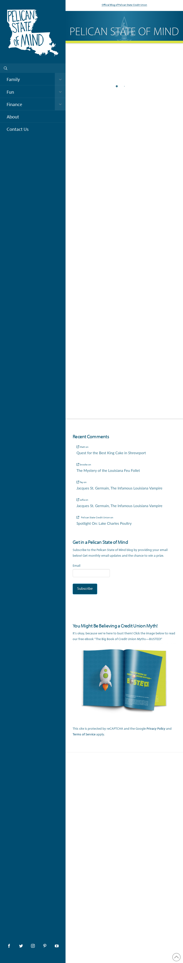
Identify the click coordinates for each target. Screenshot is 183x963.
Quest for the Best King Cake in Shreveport (111, 453)
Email (76, 565)
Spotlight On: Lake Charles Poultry (104, 523)
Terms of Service (84, 734)
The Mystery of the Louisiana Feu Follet (108, 470)
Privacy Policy (156, 728)
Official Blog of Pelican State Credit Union (124, 4)
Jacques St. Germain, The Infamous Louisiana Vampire (119, 488)
